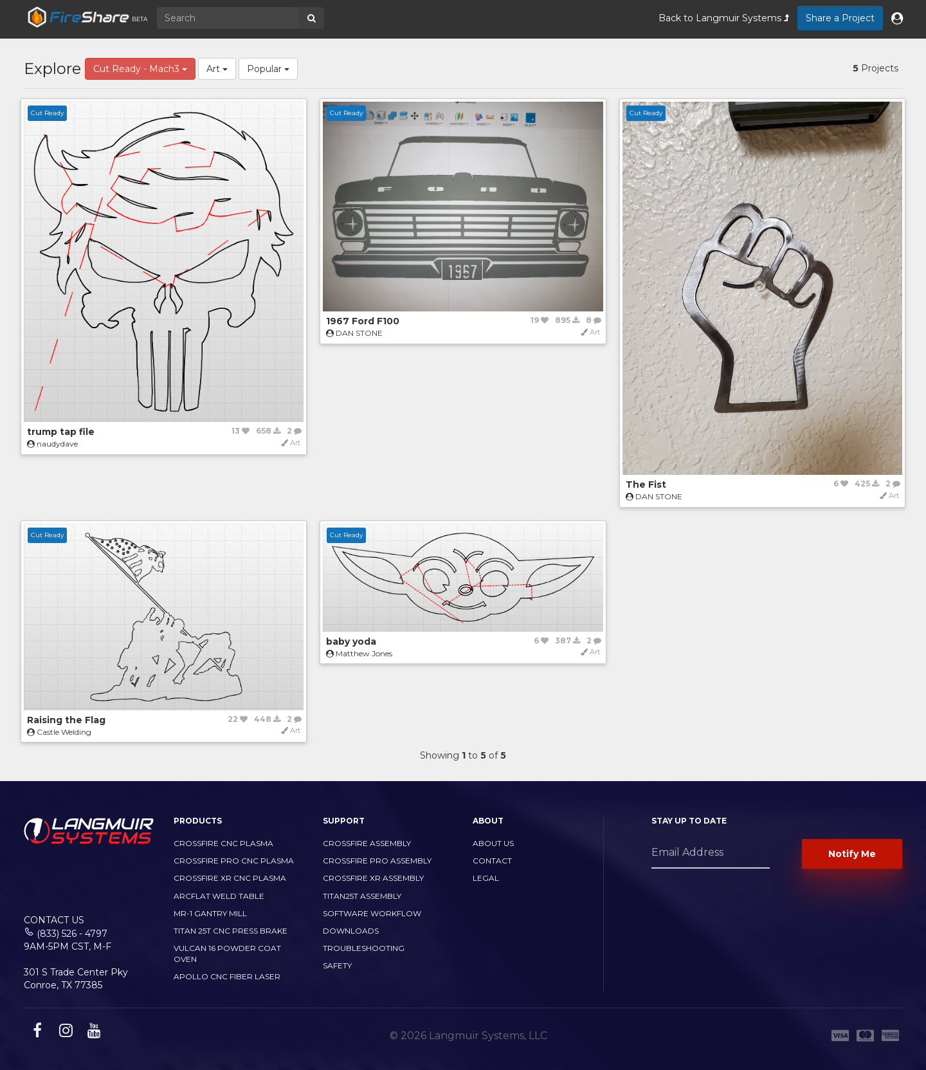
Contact (492, 860)
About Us (493, 843)
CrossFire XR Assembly (373, 878)
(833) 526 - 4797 (72, 933)
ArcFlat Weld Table (219, 896)
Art (217, 69)
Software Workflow (372, 913)
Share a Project (840, 18)
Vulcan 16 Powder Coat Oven (227, 953)
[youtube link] (92, 1032)
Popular (268, 69)
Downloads (351, 931)
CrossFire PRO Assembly (377, 860)
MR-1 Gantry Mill (210, 913)
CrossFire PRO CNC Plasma (234, 860)
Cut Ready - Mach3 (140, 69)
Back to (723, 18)
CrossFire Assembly (367, 843)
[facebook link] (36, 1032)
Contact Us (54, 920)
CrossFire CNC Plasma (223, 843)
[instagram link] (64, 1032)
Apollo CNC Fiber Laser (227, 976)
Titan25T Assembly (362, 896)
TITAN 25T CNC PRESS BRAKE (230, 931)
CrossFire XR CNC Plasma (230, 878)
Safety (337, 965)
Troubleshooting (363, 948)
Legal (486, 878)
